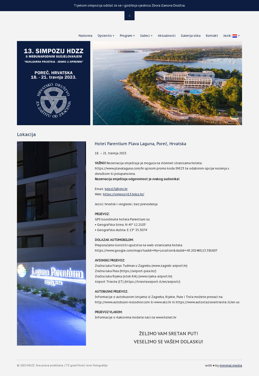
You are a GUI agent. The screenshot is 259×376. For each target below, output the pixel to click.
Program (126, 35)
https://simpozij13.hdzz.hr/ (123, 194)
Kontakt (212, 35)
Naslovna (85, 35)
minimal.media (231, 365)
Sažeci (145, 35)
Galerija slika (191, 35)
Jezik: (230, 35)
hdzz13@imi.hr (116, 189)
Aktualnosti (167, 35)
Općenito (105, 35)
